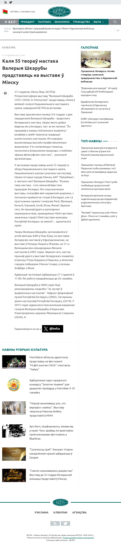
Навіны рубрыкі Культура (25, 349)
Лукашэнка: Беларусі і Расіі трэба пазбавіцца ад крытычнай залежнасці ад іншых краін (99, 185)
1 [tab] (105, 139)
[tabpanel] (100, 185)
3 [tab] (116, 139)
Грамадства (81, 21)
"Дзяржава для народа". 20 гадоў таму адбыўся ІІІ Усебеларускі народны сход (99, 91)
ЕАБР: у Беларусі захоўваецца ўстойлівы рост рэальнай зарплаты (97, 122)
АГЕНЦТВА (79, 512)
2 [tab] (110, 139)
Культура (8, 47)
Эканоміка (62, 21)
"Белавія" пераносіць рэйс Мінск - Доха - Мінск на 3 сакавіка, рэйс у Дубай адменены (99, 216)
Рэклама (41, 512)
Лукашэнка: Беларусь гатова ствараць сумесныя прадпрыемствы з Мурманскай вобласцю (99, 76)
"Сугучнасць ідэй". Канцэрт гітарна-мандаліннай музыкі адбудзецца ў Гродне (51, 453)
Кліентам (60, 512)
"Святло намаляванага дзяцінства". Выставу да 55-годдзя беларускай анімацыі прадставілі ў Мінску (51, 474)
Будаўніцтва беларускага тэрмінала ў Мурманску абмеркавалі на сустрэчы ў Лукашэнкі (95, 107)
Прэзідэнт (28, 21)
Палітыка (44, 21)
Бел (12, 22)
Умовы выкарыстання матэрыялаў (78, 538)
